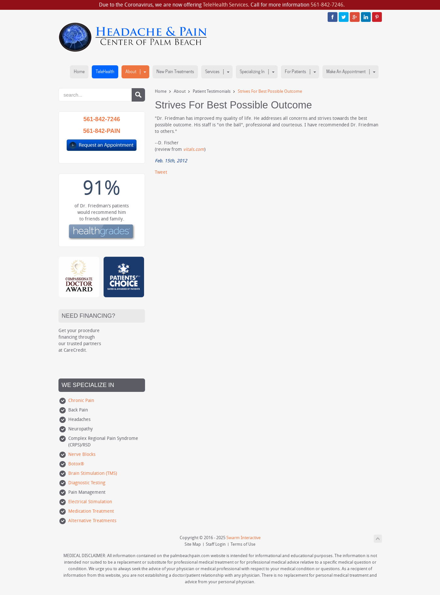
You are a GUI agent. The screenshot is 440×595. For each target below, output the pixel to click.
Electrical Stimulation (90, 502)
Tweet (161, 172)
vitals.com (193, 149)
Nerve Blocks (81, 454)
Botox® (76, 464)
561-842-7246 (327, 5)
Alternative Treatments (92, 520)
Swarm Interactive (243, 537)
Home (161, 91)
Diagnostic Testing (86, 483)
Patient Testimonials (212, 91)
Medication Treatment (91, 511)
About (180, 91)
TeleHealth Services (225, 5)
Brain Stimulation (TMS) (92, 473)
